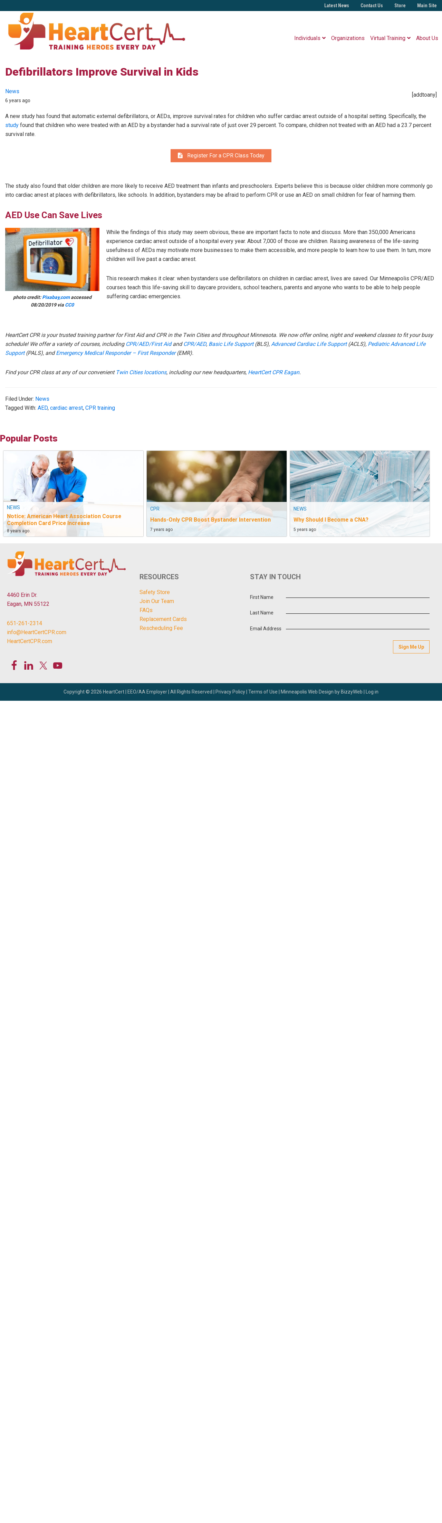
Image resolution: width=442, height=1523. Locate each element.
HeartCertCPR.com (29, 641)
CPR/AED (194, 344)
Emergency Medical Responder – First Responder (115, 353)
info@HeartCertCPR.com (36, 632)
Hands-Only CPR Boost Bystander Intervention (210, 519)
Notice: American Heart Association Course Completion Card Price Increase (64, 519)
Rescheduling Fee (161, 628)
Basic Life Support (231, 344)
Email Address (265, 628)
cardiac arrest (66, 408)
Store (400, 5)
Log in (372, 692)
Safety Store (155, 592)
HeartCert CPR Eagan (273, 372)
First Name (261, 597)
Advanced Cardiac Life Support (309, 344)
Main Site (427, 5)
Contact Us (372, 5)
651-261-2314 (24, 623)
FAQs (146, 610)
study (12, 125)
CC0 (69, 305)
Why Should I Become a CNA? (331, 519)
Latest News (336, 5)
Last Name (261, 612)
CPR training (100, 408)
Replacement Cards (163, 619)
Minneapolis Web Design (307, 692)
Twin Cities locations (141, 372)
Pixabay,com (56, 297)
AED (43, 408)
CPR (155, 509)
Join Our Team (157, 601)
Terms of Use (263, 692)
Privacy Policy (230, 692)
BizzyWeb (352, 692)
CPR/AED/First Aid (148, 344)
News (12, 91)
